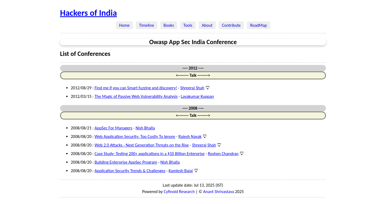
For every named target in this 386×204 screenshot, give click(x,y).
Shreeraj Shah (192, 87)
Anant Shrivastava (218, 191)
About (207, 25)
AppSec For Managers (113, 127)
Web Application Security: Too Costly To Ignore (135, 136)
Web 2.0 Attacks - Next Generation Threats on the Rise (142, 145)
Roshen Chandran (223, 153)
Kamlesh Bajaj (181, 170)
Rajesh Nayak (190, 136)
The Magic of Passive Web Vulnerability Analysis (136, 96)
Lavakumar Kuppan (197, 96)
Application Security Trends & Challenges (130, 170)
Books (169, 25)
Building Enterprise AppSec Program (126, 162)
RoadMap (258, 25)
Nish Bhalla (145, 127)
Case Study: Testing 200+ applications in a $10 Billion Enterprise (150, 153)
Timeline (146, 25)
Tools (187, 25)
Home (124, 25)
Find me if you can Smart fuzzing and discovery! (136, 87)
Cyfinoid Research (179, 191)
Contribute (231, 25)
